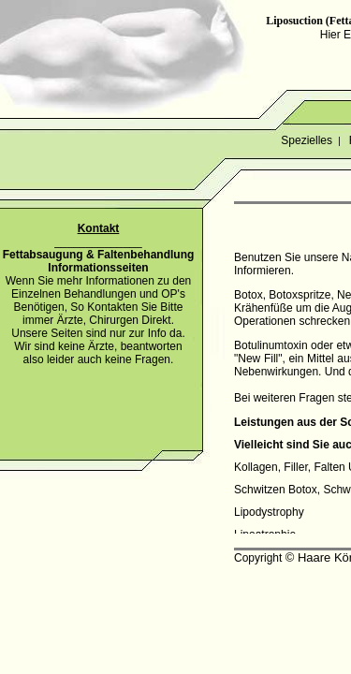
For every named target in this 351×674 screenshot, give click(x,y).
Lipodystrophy (269, 512)
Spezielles (306, 140)
